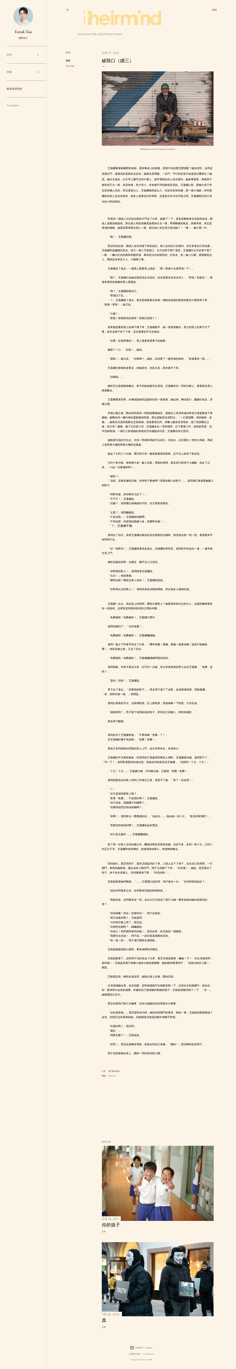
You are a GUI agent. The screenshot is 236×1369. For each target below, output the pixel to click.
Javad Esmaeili (156, 149)
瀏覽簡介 (23, 38)
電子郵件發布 (114, 1071)
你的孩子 (111, 1225)
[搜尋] (214, 10)
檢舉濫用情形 (14, 88)
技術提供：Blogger (141, 1348)
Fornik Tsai (23, 31)
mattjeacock (148, 1354)
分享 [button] (68, 52)
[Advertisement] (158, 1109)
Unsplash (171, 149)
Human (70, 65)
